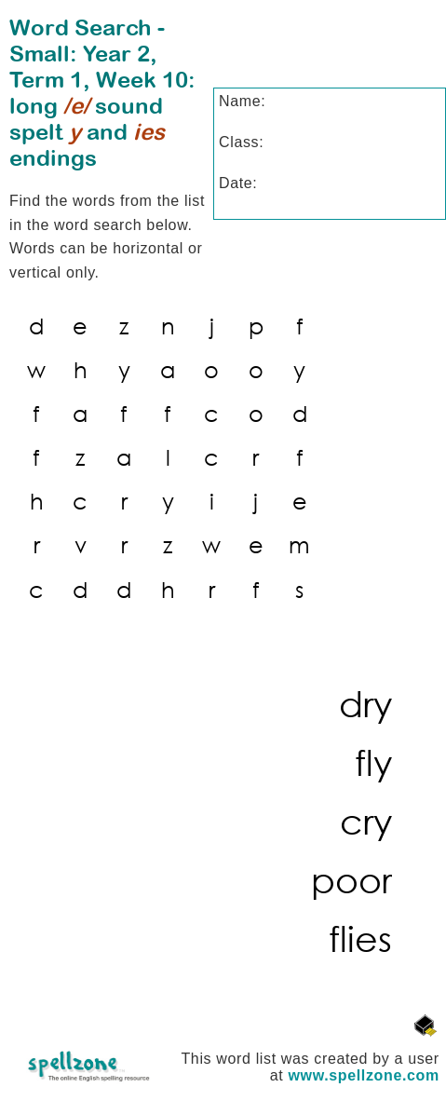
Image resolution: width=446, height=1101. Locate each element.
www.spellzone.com (364, 1075)
